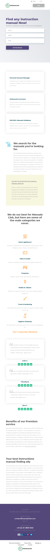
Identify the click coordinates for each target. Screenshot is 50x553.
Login (38, 5)
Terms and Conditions (30, 446)
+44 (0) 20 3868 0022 (25, 528)
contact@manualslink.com (25, 519)
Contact (30, 545)
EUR (40, 1)
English (33, 1)
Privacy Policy (27, 543)
